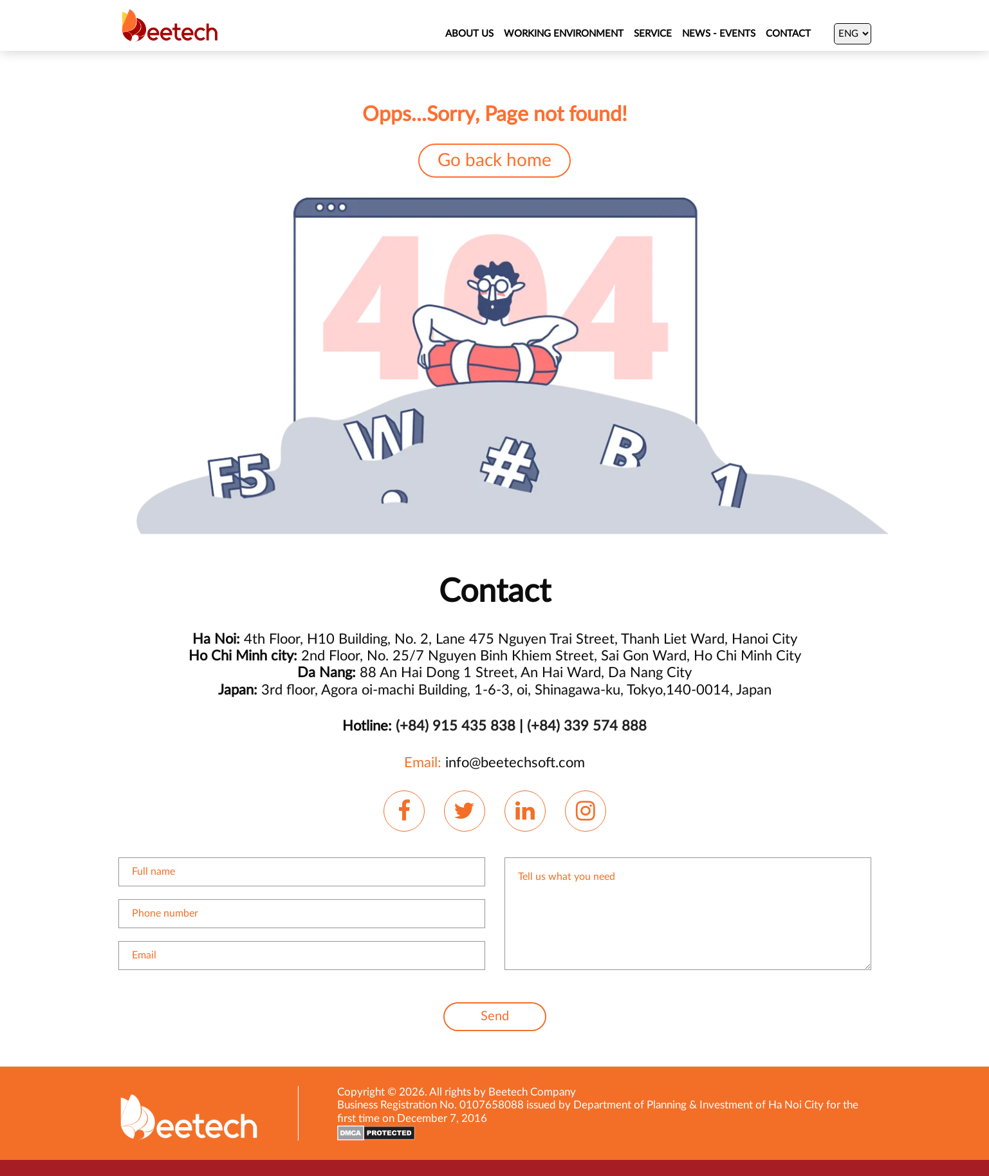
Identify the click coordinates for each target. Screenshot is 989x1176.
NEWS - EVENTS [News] (718, 34)
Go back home (494, 160)
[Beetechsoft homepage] (169, 25)
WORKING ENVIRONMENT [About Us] (564, 34)
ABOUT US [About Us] (469, 34)
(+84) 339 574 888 (587, 726)
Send (495, 1016)
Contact (788, 34)
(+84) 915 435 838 (455, 726)
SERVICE (653, 34)
